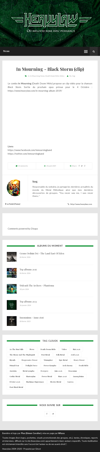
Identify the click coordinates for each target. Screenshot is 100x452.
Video (62, 76)
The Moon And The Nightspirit (22, 354)
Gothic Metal (15, 376)
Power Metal (47, 376)
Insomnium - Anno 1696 (32, 317)
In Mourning (35, 76)
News (42, 76)
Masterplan (30, 376)
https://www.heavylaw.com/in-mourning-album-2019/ (35, 90)
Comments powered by (23, 228)
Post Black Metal (16, 387)
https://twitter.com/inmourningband (26, 153)
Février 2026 (15, 382)
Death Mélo (83, 365)
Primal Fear (14, 365)
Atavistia (13, 371)
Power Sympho (50, 365)
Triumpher (48, 360)
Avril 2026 (75, 354)
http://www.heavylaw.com (81, 204)
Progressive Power (29, 360)
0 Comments (23, 166)
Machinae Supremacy (35, 382)
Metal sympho (28, 371)
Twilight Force (31, 365)
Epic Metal (63, 360)
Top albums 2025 (28, 269)
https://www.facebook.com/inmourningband (30, 150)
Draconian (72, 371)
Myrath (12, 360)
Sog (73, 76)
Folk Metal (60, 354)
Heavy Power (79, 360)
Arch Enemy (67, 365)
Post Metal (45, 354)
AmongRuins (78, 376)
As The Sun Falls (16, 349)
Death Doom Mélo (52, 76)
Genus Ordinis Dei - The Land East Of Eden (42, 253)
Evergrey (44, 371)
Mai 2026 (76, 349)
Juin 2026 (58, 371)
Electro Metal (55, 382)
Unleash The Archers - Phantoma (37, 285)
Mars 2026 (62, 376)
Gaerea (70, 382)
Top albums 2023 (28, 301)
